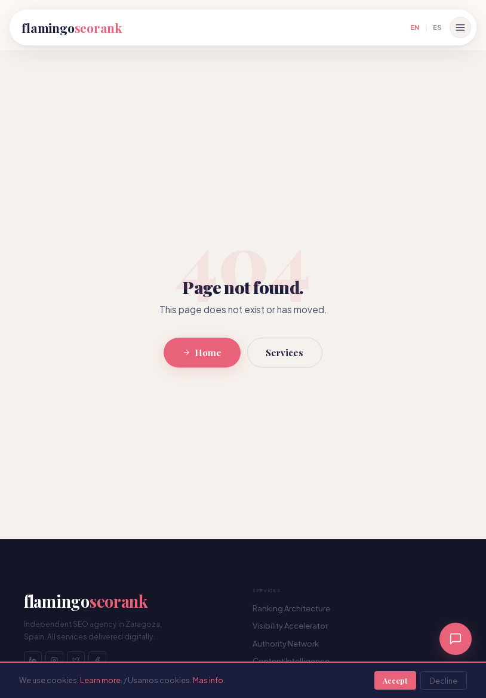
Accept (395, 680)
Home (202, 353)
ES (437, 27)
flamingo (71, 27)
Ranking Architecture (291, 608)
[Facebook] (97, 660)
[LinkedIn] (33, 660)
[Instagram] (54, 660)
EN (414, 27)
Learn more (100, 680)
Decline (443, 680)
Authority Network (286, 643)
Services (284, 353)
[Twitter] (76, 660)
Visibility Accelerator (290, 625)
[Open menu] (460, 27)
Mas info (208, 680)
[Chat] (455, 639)
